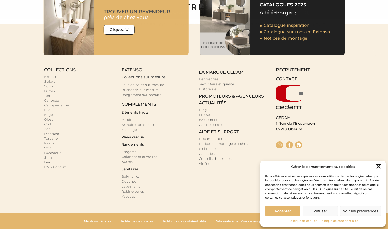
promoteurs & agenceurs (231, 96)
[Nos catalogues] (379, 11)
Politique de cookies (302, 221)
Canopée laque (56, 105)
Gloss (48, 119)
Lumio (49, 91)
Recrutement (241, 13)
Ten (47, 96)
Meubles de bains (147, 25)
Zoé (47, 129)
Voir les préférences (360, 211)
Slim (48, 157)
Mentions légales (97, 221)
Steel (48, 148)
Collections (104, 25)
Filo (47, 110)
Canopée (51, 100)
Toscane (51, 138)
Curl (47, 124)
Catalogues (126, 13)
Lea (47, 162)
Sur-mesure (252, 25)
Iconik (49, 143)
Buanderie (187, 25)
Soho (48, 86)
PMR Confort (55, 167)
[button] (378, 166)
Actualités (216, 13)
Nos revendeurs (152, 13)
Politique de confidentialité (338, 221)
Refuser (320, 211)
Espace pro (289, 13)
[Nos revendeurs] (379, 32)
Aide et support (219, 131)
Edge (48, 115)
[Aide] (379, 75)
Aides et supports (185, 13)
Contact (316, 25)
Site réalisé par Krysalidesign (239, 221)
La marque (287, 25)
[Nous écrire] (379, 54)
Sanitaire (219, 25)
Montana (51, 134)
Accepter (283, 211)
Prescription (266, 13)
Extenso (50, 77)
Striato (50, 81)
